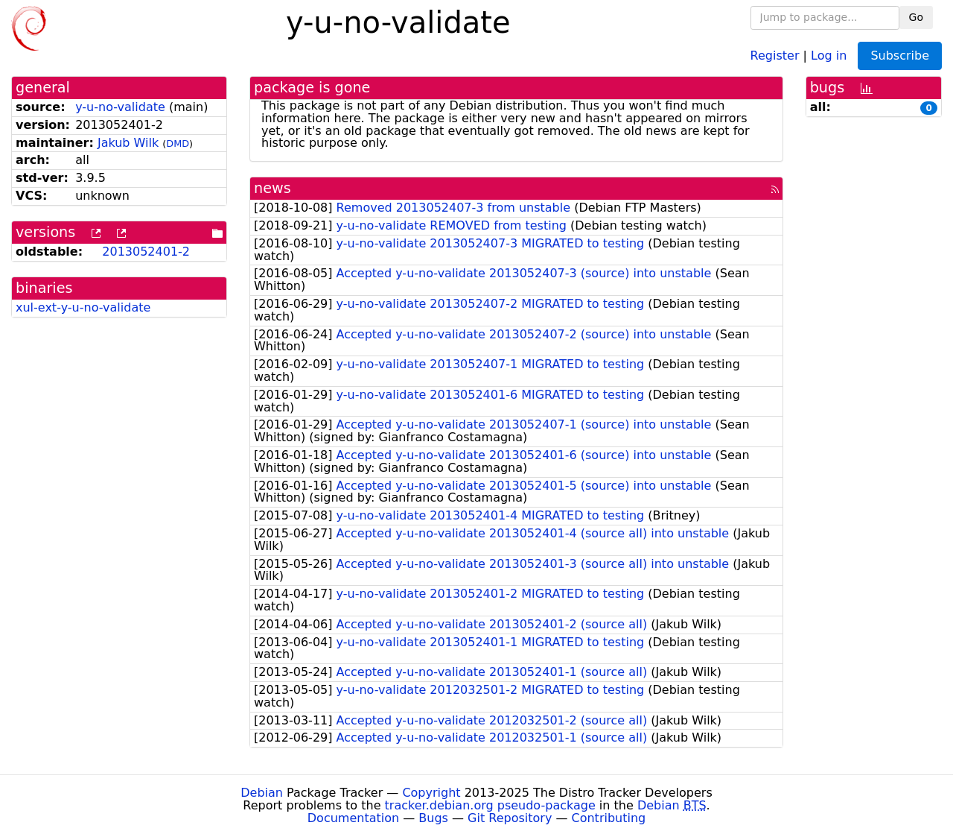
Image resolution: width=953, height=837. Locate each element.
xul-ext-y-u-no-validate (83, 307)
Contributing (609, 818)
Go (916, 17)
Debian (261, 793)
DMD (177, 143)
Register (775, 55)
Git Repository (510, 818)
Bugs (433, 818)
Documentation (353, 818)
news (272, 188)
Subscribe (899, 55)
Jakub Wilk (128, 143)
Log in (829, 55)
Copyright (431, 793)
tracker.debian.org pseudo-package (490, 805)
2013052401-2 (146, 251)
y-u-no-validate (120, 107)
